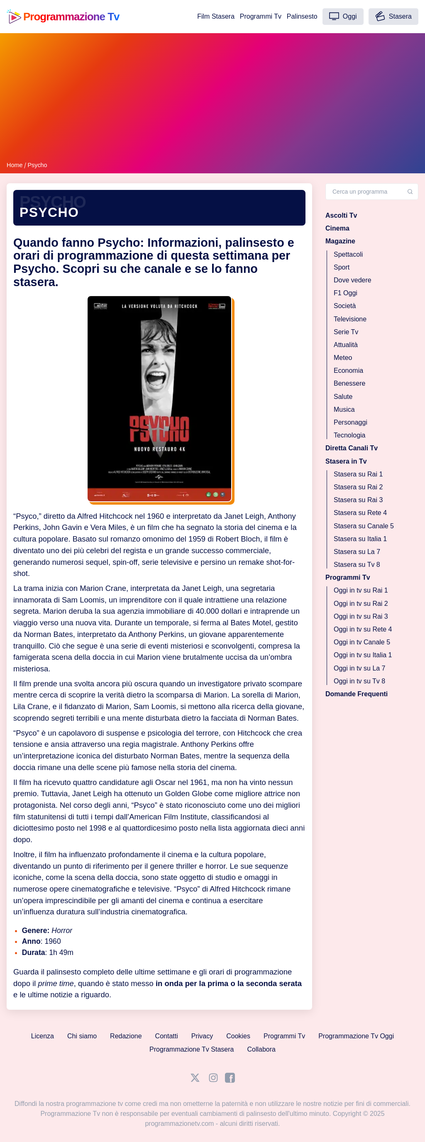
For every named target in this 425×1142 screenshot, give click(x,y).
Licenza (42, 1036)
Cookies (238, 1036)
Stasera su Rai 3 (358, 499)
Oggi (343, 16)
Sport (341, 266)
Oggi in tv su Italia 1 (363, 654)
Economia (348, 370)
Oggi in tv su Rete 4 (363, 629)
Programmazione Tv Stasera (191, 1049)
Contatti (166, 1036)
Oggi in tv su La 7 (360, 667)
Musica (344, 409)
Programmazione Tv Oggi (356, 1036)
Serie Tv (346, 331)
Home (14, 165)
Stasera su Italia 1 (360, 538)
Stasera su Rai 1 (358, 473)
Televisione (350, 318)
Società (345, 305)
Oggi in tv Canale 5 (362, 642)
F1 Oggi (345, 292)
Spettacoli (348, 254)
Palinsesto (302, 16)
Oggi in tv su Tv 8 (359, 680)
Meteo (343, 357)
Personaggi (350, 422)
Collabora (261, 1049)
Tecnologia (350, 435)
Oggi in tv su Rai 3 (361, 616)
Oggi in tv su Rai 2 (361, 603)
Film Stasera (215, 16)
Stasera (393, 16)
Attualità (346, 344)
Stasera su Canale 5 (364, 525)
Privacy (202, 1036)
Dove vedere (352, 280)
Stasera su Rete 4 (360, 512)
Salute (343, 396)
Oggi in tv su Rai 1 (361, 590)
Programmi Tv (260, 16)
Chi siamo (82, 1036)
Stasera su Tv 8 (357, 564)
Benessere (350, 383)
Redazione (126, 1036)
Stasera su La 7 (357, 551)
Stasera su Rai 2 (358, 487)
